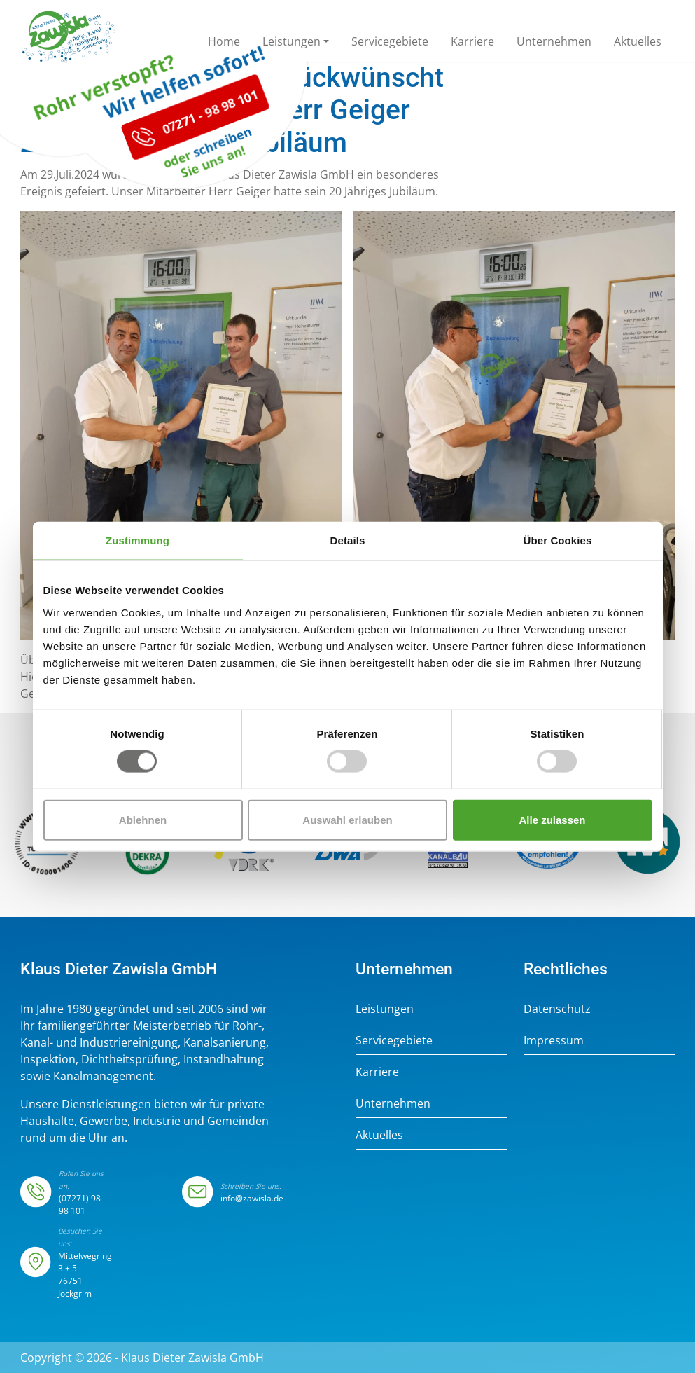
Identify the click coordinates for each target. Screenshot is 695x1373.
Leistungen (385, 1008)
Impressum (554, 1040)
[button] (295, 44)
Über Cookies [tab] (558, 540)
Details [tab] (347, 540)
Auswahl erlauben (347, 819)
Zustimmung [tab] (137, 540)
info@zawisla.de (251, 1198)
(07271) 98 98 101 (80, 1204)
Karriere (377, 1071)
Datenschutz (557, 1008)
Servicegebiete (394, 1040)
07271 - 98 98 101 (177, 153)
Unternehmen (393, 1103)
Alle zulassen (552, 819)
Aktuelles (379, 1135)
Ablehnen (143, 819)
